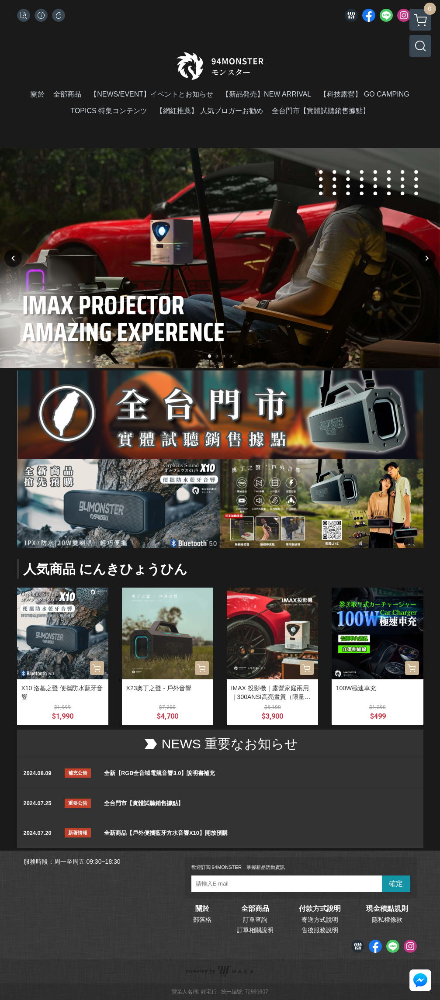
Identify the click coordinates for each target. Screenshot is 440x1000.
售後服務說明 (319, 930)
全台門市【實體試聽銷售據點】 (144, 803)
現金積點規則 (387, 908)
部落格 (202, 920)
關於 (202, 908)
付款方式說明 (320, 908)
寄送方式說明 (319, 920)
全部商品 (255, 908)
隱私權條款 (387, 920)
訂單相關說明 (255, 930)
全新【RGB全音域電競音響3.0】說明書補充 (159, 773)
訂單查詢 (255, 920)
